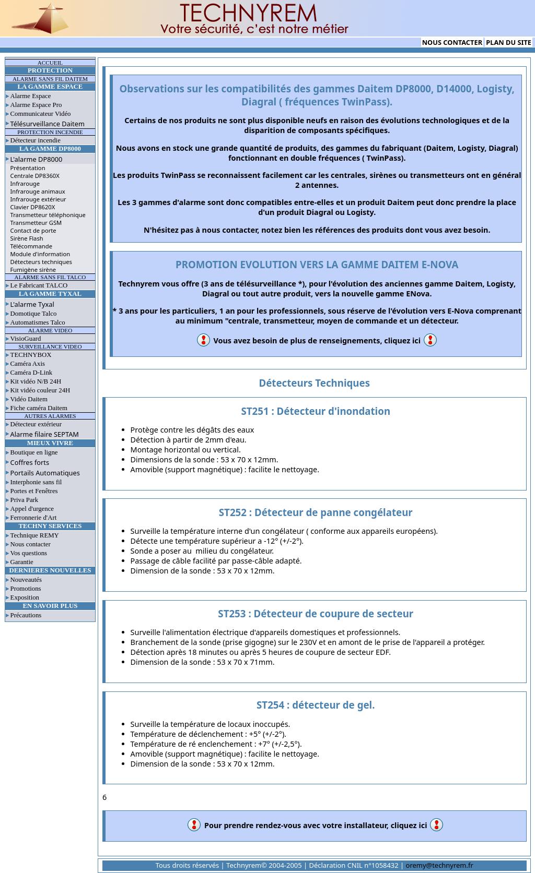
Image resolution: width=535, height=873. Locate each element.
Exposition (24, 597)
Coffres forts (30, 462)
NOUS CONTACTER (452, 42)
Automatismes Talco (37, 322)
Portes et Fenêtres (34, 491)
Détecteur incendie (35, 140)
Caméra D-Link (31, 372)
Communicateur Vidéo (40, 113)
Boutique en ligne (34, 452)
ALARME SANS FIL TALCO (50, 277)
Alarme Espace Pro (36, 105)
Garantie (21, 562)
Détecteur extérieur (36, 424)
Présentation (27, 168)
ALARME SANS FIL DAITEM (50, 79)
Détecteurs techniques (41, 262)
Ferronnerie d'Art (33, 517)
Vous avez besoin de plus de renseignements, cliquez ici (317, 340)
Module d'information (40, 254)
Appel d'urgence (32, 508)
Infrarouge (25, 183)
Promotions (25, 588)
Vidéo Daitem (29, 399)
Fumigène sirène (33, 269)
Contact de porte (33, 230)
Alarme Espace (30, 96)
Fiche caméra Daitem (38, 408)
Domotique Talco (33, 313)
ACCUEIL (50, 62)
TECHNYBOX (31, 354)
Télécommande (31, 246)
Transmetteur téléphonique (48, 215)
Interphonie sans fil (36, 482)
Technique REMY (34, 535)
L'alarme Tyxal (32, 304)
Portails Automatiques (45, 472)
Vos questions (29, 553)
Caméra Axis (27, 363)
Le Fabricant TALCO (39, 285)
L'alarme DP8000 (36, 159)
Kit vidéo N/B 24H (36, 381)
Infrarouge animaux (37, 191)
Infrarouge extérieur (38, 199)
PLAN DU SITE (508, 42)
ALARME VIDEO (50, 330)
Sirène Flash (26, 238)
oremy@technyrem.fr (439, 865)
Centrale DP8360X (35, 176)
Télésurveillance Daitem (47, 123)
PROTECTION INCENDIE (50, 132)
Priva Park (24, 500)
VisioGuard (25, 338)
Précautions (26, 615)
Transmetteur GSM (36, 222)
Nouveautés (26, 579)
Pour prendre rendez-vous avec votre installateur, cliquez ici (315, 825)
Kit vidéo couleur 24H (40, 390)
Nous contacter (30, 544)
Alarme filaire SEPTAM (44, 434)
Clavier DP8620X (32, 207)
